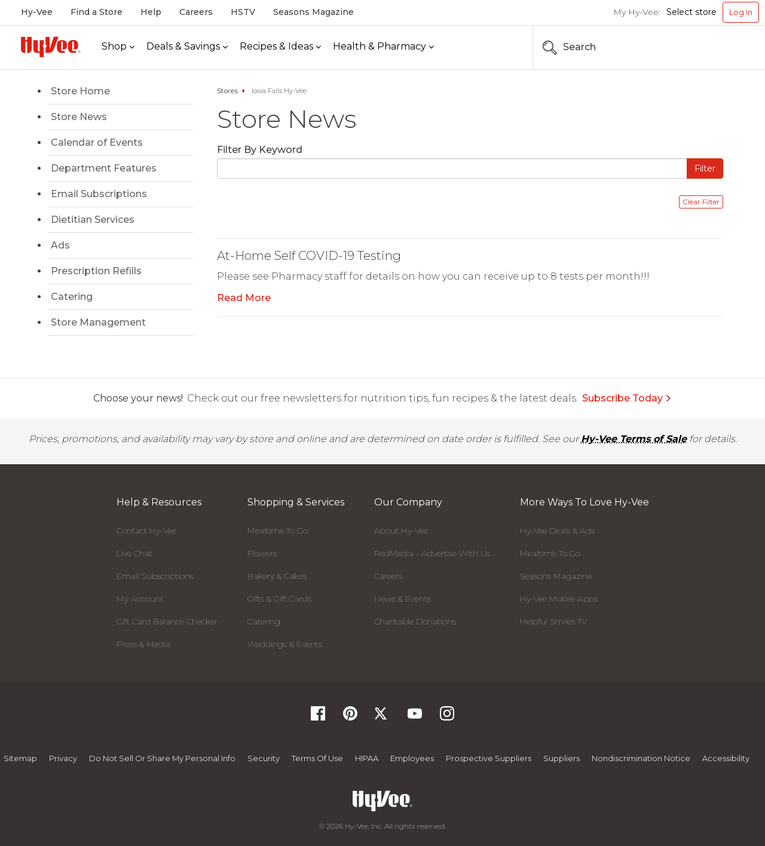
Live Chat (134, 553)
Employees (412, 758)
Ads (60, 245)
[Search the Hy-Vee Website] (723, 47)
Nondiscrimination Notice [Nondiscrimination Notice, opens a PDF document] (641, 758)
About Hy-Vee (401, 530)
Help (150, 12)
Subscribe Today (627, 398)
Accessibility (725, 758)
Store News (79, 116)
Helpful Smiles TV (553, 621)
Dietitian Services (92, 219)
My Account (140, 598)
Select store (691, 12)
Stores (227, 91)
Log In (740, 12)
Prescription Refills (96, 271)
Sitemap (20, 758)
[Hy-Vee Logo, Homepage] (51, 46)
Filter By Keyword (259, 149)
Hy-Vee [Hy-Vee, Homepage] (37, 12)
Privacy (63, 758)
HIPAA (366, 758)
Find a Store (97, 12)
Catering (72, 296)
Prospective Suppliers (488, 758)
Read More (244, 298)
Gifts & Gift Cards (279, 598)
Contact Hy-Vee (146, 530)
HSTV (243, 12)
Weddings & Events (284, 644)
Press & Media (143, 644)
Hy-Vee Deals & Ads (557, 530)
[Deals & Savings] (187, 46)
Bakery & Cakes (277, 576)
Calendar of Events (97, 142)
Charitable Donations (415, 621)
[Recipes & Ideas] (280, 46)
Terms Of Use (317, 758)
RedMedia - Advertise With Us (432, 553)
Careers (196, 12)
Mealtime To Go (277, 530)
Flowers (262, 553)
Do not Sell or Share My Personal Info (162, 758)
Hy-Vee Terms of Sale (634, 439)
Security (263, 758)
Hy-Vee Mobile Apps (559, 598)
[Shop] (118, 46)
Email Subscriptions (99, 194)
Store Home (80, 91)
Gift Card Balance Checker (167, 621)
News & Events (402, 598)
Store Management (98, 322)
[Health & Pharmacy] (383, 46)
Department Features (104, 168)
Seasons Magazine (313, 12)
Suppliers (561, 758)
